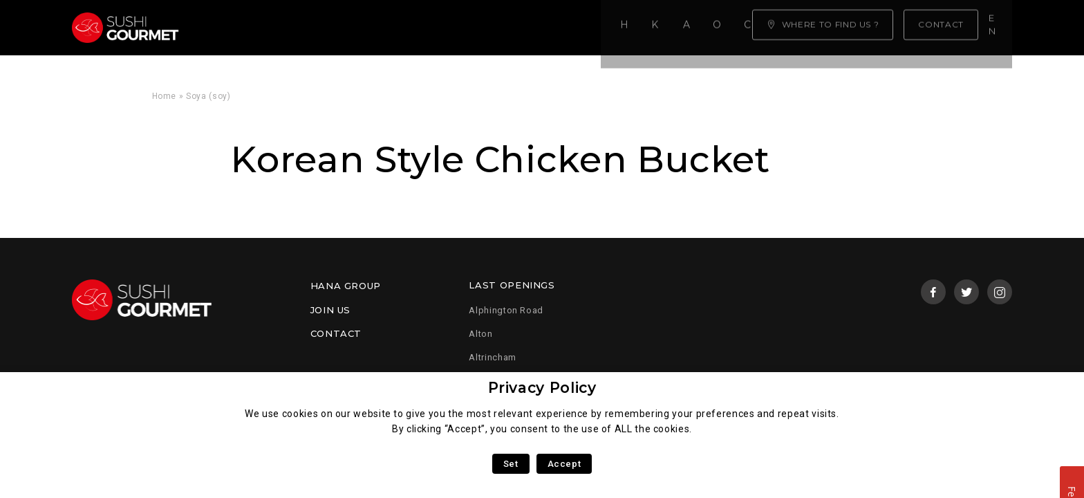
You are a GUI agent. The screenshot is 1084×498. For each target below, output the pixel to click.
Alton (480, 334)
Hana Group (345, 285)
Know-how (304, 27)
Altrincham (492, 357)
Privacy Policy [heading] (542, 387)
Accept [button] (564, 464)
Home (231, 27)
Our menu (467, 27)
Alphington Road (506, 310)
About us (387, 27)
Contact (336, 333)
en (997, 27)
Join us (330, 309)
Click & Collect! (568, 27)
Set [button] (510, 464)
